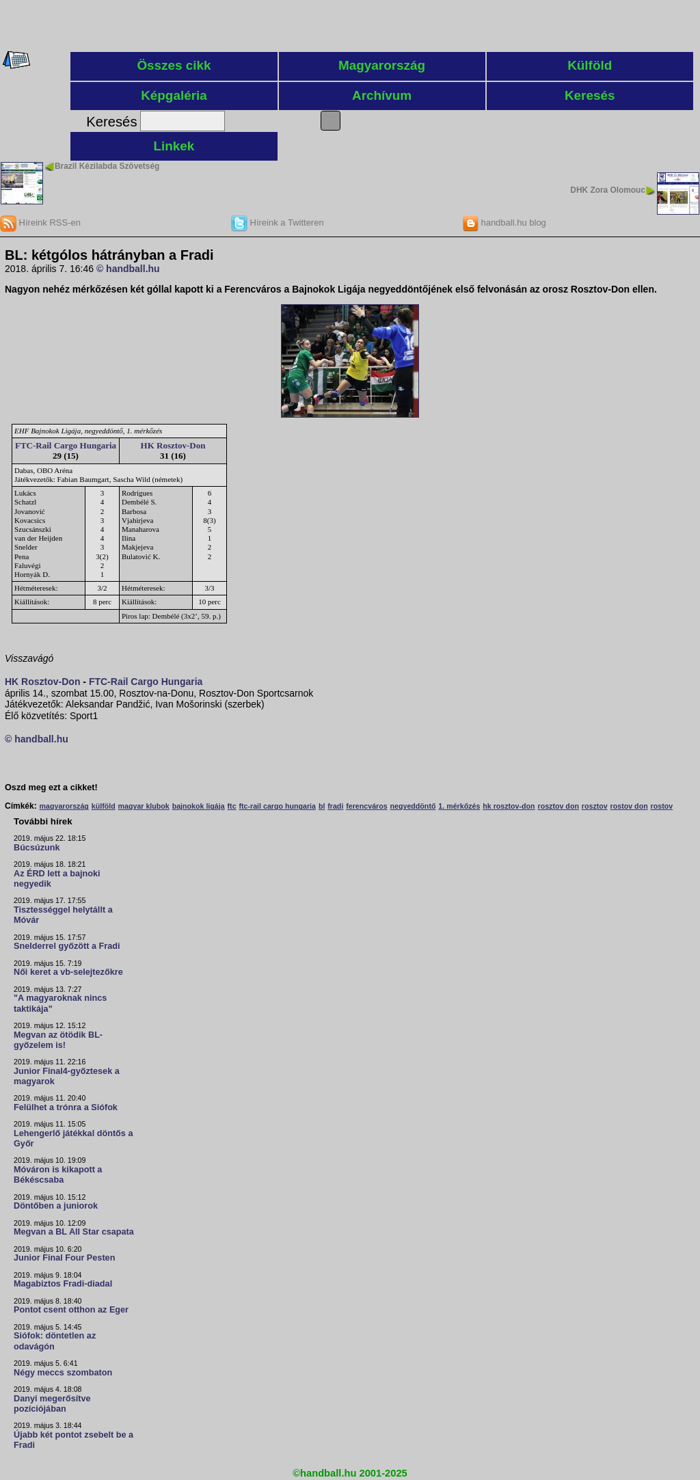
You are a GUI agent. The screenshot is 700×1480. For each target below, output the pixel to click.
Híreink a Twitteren (277, 222)
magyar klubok (144, 806)
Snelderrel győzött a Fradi (67, 946)
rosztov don (558, 806)
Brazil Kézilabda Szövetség (107, 166)
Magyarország (381, 65)
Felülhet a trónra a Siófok (66, 1107)
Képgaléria (174, 95)
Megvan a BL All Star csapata (74, 1232)
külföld (104, 806)
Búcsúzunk (37, 847)
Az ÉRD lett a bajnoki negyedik (57, 879)
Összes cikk (174, 65)
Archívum (382, 95)
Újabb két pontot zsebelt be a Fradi (73, 1440)
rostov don (629, 806)
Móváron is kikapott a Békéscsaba (58, 1175)
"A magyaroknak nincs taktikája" (60, 1003)
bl (322, 806)
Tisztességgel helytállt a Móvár (63, 915)
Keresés (590, 95)
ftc (232, 806)
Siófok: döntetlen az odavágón (55, 1341)
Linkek (174, 146)
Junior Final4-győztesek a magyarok (67, 1076)
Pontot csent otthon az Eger (71, 1310)
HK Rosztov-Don (173, 445)
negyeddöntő (413, 806)
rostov (662, 806)
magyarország (64, 806)
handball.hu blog (504, 222)
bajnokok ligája (198, 806)
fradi (335, 806)
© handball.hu (128, 268)
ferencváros (366, 806)
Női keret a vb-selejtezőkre (68, 972)
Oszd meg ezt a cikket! (51, 787)
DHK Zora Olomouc (607, 190)
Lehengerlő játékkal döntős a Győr (73, 1138)
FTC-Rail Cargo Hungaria (65, 445)
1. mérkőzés (459, 806)
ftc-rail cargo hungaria (277, 806)
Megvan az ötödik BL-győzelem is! (58, 1040)
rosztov (595, 806)
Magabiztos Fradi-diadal (63, 1284)
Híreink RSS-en (40, 222)
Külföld (589, 65)
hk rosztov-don (509, 806)
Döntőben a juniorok (56, 1206)
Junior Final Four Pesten (64, 1258)
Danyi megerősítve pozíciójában (52, 1404)
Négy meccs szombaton (63, 1372)
